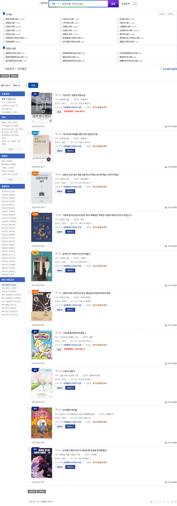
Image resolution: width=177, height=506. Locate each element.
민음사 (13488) (8, 171)
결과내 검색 (43, 3)
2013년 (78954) (8, 231)
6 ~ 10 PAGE (171, 501)
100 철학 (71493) (9, 288)
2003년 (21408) (8, 264)
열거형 (169, 85)
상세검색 (125, 3)
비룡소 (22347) (8, 167)
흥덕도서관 (124, 34)
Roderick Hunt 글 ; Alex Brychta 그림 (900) (12, 130)
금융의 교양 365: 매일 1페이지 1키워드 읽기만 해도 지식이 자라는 (91, 174)
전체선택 (161, 14)
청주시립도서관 (12, 18)
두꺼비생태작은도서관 (131, 53)
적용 (33, 85)
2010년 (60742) (8, 241)
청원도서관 (67, 34)
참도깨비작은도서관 (16, 60)
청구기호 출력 (172, 126)
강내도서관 (124, 18)
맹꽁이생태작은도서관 (17, 56)
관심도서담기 (40, 126)
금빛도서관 (10, 22)
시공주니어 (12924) (10, 174)
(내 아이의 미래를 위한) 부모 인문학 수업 (80, 134)
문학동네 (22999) (9, 164)
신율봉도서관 (125, 26)
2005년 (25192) (8, 258)
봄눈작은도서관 (71, 56)
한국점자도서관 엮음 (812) (10, 136)
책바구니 (70, 150)
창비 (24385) (7, 161)
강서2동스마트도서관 (71, 41)
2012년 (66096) (8, 234)
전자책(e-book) (10, 105)
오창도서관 (67, 30)
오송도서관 (10, 30)
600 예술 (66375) (9, 304)
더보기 (12, 149)
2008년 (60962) (8, 248)
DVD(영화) (9, 112)
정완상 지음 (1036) (9, 122)
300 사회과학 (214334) (11, 294)
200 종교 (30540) (9, 291)
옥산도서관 (10, 34)
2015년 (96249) (8, 224)
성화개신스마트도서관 (15, 37)
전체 (9, 98)
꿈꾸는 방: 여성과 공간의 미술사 (76, 253)
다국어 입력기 (134, 3)
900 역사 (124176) (10, 314)
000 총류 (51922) (9, 284)
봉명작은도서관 (128, 56)
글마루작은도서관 (15, 53)
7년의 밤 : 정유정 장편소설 (74, 95)
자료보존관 (10, 41)
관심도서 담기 (127, 76)
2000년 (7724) (8, 274)
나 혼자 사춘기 (69, 371)
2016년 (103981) (9, 221)
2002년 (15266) (8, 268)
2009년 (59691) (8, 244)
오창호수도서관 (126, 30)
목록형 (173, 85)
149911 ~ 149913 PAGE (175, 501)
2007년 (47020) (8, 251)
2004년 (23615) (8, 261)
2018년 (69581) (8, 214)
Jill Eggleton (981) (10, 125)
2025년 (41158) (8, 191)
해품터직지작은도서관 (131, 60)
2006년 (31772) (8, 254)
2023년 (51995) (8, 198)
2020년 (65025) (8, 208)
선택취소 (14, 76)
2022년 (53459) (8, 201)
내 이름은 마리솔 (70, 409)
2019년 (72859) (8, 211)
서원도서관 (67, 26)
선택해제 (170, 14)
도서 (9, 102)
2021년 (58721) (8, 204)
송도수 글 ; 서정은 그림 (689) (11, 142)
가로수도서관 (68, 18)
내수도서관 (124, 22)
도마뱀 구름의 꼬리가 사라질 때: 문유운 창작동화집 (84, 450)
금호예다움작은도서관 (74, 53)
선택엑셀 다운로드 (167, 76)
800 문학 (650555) (10, 311)
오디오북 (7, 108)
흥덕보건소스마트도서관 (130, 37)
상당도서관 (10, 26)
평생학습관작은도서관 (74, 60)
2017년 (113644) (9, 218)
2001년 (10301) (8, 271)
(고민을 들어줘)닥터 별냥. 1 (74, 332)
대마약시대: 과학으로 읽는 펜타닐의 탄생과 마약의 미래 (86, 293)
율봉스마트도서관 (127, 41)
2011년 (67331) (8, 238)
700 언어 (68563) (9, 308)
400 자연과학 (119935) (11, 298)
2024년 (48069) (8, 194)
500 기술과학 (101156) (11, 301)
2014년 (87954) (8, 228)
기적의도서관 (68, 22)
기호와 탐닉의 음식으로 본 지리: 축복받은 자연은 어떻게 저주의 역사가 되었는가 (97, 215)
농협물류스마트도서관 (72, 37)
